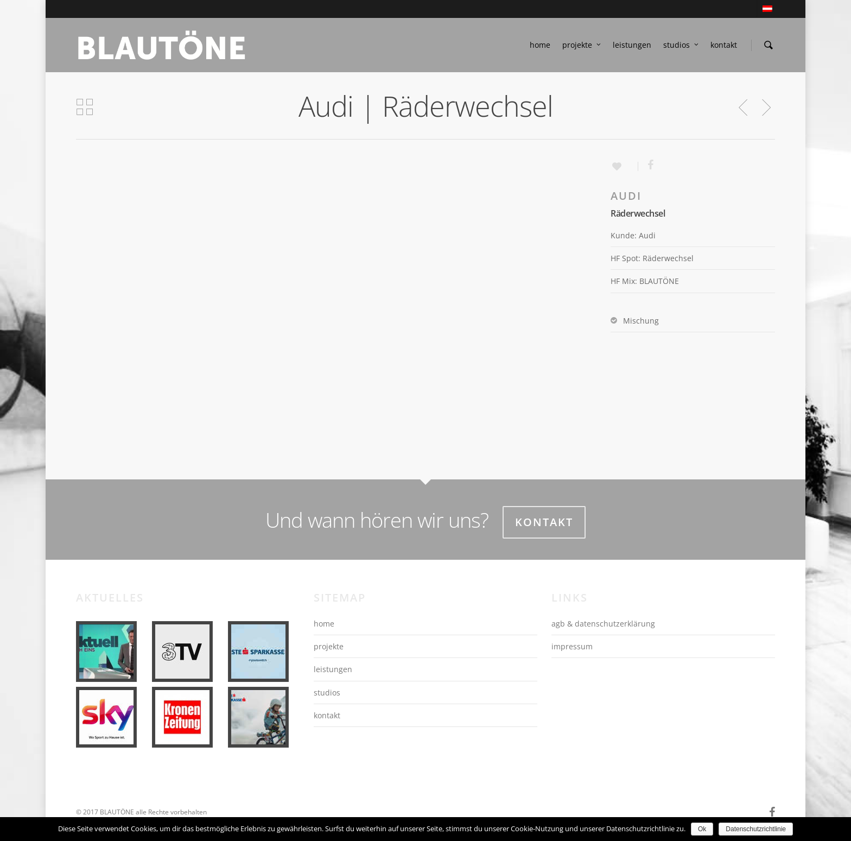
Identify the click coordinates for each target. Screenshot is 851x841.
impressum (572, 646)
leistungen (632, 45)
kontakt (723, 45)
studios (681, 45)
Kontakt (544, 522)
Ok (702, 829)
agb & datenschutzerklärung (603, 623)
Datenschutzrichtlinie (756, 829)
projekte (582, 45)
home (540, 45)
